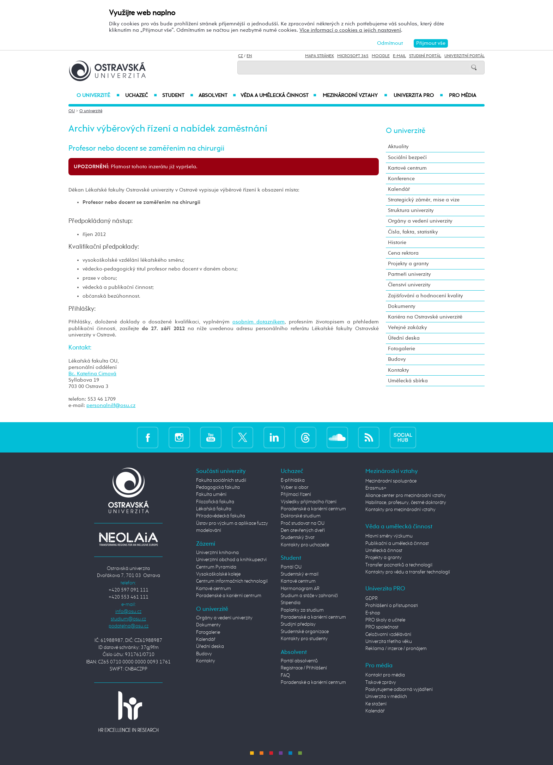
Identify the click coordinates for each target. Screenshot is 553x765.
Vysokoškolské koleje (218, 574)
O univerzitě (98, 95)
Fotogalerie (401, 348)
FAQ (285, 675)
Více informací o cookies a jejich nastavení (350, 30)
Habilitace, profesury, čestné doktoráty (405, 502)
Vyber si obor (295, 487)
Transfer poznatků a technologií (398, 565)
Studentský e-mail (299, 574)
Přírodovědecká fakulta (220, 516)
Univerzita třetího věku (388, 641)
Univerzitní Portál (464, 56)
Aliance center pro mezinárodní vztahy (405, 495)
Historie (397, 242)
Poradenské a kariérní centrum (228, 595)
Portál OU (291, 567)
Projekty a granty (408, 263)
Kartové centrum (407, 168)
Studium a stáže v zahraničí (309, 595)
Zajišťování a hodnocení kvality (425, 295)
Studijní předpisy (298, 624)
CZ (240, 56)
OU (71, 111)
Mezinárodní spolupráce (391, 481)
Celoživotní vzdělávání (388, 634)
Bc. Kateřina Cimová (92, 373)
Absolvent (217, 95)
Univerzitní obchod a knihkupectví (231, 559)
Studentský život (298, 537)
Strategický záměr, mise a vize (424, 199)
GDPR (371, 598)
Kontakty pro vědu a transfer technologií (407, 572)
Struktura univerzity (411, 210)
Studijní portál (425, 56)
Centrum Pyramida (216, 567)
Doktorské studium (301, 516)
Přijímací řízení (296, 494)
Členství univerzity (409, 284)
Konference (401, 178)
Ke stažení (376, 704)
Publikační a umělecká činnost (397, 543)
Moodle (381, 56)
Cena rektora (403, 253)
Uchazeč (141, 95)
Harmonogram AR (300, 588)
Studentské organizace (305, 631)
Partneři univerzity (409, 274)
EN (249, 56)
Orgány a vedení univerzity (420, 221)
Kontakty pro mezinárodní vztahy (400, 509)
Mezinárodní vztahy (355, 95)
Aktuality (398, 146)
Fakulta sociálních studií (221, 480)
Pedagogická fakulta (218, 487)
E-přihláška (293, 480)
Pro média (462, 95)
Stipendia (290, 602)
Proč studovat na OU (302, 523)
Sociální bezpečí (407, 157)
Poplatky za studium (302, 610)
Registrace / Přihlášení (304, 668)
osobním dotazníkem (258, 321)
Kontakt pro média (385, 675)
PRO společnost (382, 627)
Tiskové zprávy (380, 682)
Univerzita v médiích (386, 696)
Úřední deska (404, 338)
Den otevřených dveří (303, 530)
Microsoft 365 (353, 56)
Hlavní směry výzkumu (389, 536)
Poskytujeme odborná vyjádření (399, 689)
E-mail (399, 56)
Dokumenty (401, 306)
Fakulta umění (211, 494)
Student (177, 95)
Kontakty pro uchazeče (305, 544)
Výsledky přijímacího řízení (308, 501)
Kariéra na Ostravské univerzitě (425, 317)
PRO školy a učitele (385, 620)
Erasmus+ (376, 488)
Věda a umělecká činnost (278, 95)
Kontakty (398, 370)
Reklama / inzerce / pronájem (396, 648)
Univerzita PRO (418, 95)
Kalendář (399, 189)
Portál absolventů (299, 660)
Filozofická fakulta (215, 501)
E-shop (372, 613)
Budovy (397, 359)
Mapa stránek (319, 56)
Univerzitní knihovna (217, 552)
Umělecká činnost (383, 550)
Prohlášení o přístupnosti (391, 605)
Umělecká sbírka (408, 380)
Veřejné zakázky (407, 327)
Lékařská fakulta (213, 508)
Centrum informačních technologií (232, 581)
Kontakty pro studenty (304, 638)
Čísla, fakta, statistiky (413, 232)
